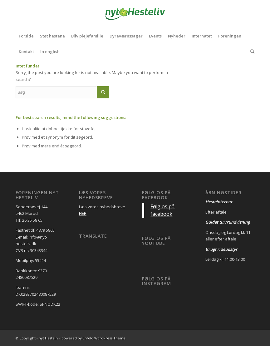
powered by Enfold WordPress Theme (93, 338)
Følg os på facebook (156, 195)
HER (82, 213)
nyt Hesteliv (48, 338)
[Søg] (250, 51)
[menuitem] (26, 36)
